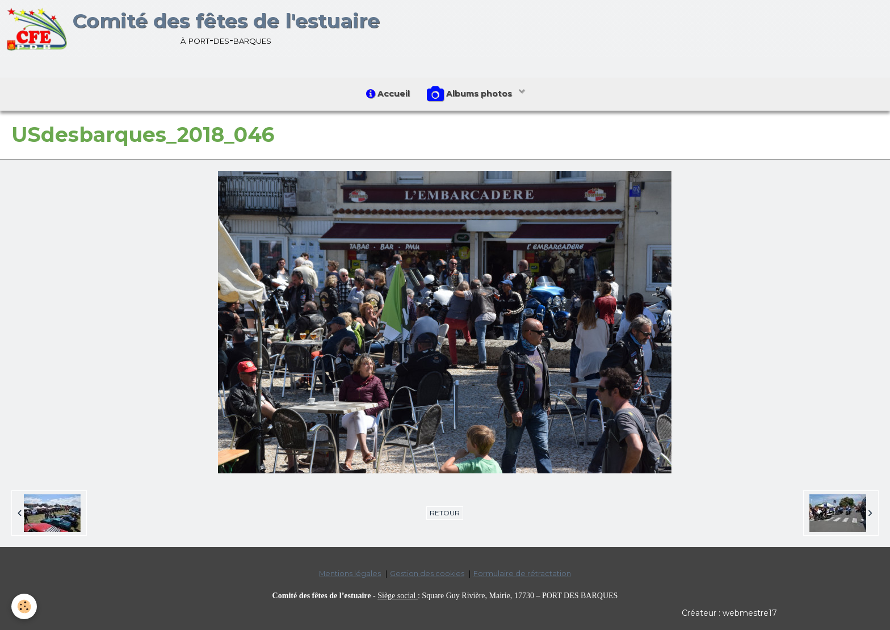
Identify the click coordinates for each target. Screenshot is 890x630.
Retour (445, 513)
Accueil (388, 94)
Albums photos (470, 94)
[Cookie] (24, 606)
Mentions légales (350, 573)
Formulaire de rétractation (522, 573)
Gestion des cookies (427, 573)
